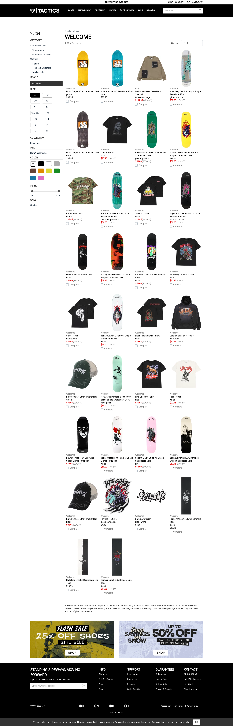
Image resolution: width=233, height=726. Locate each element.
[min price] (34, 195)
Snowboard (84, 10)
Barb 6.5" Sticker (151, 500)
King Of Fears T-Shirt (151, 378)
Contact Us (132, 679)
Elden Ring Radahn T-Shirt (186, 256)
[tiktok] (96, 706)
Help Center (132, 674)
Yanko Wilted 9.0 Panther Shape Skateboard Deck (117, 318)
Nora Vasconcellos (39, 153)
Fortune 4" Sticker (117, 500)
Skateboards (38, 50)
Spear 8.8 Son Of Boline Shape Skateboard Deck (117, 196)
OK (196, 722)
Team (101, 689)
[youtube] (111, 707)
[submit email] (83, 685)
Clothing (100, 10)
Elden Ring (35, 143)
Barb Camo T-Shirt (82, 195)
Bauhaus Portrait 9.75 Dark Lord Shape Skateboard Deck (186, 439)
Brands (151, 10)
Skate (71, 10)
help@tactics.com (192, 679)
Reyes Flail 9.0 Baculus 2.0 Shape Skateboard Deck (151, 135)
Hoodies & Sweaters (41, 68)
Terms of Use (178, 706)
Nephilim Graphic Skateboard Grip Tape (186, 501)
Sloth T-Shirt (82, 317)
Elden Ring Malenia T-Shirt (151, 317)
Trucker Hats (38, 72)
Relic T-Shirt (186, 378)
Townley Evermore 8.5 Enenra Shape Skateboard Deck (186, 135)
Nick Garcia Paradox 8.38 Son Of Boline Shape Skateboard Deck (117, 379)
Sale (140, 10)
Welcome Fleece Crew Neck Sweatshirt (151, 74)
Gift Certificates (106, 679)
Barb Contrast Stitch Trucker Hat (82, 378)
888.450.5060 (190, 674)
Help (188, 2)
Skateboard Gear (38, 45)
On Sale (34, 205)
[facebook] (126, 707)
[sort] (192, 43)
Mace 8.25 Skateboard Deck (82, 256)
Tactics (44, 10)
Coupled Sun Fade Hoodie (186, 317)
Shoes (112, 10)
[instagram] (81, 706)
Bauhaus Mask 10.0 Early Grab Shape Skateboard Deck (82, 439)
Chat (170, 2)
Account (179, 2)
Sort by (174, 43)
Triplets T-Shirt (151, 195)
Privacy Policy (192, 706)
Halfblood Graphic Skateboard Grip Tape (82, 561)
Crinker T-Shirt (117, 134)
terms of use (167, 722)
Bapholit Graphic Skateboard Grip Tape (117, 562)
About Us (103, 674)
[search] (183, 10)
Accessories (127, 10)
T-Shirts (35, 64)
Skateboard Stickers (41, 54)
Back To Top (116, 712)
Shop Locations (191, 689)
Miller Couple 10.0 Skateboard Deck (82, 73)
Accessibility (166, 706)
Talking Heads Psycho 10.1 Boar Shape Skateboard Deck (117, 256)
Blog (101, 684)
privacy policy (184, 722)
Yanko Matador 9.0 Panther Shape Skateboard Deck (117, 440)
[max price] (59, 195)
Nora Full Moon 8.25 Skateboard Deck (151, 257)
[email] (58, 686)
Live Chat (188, 684)
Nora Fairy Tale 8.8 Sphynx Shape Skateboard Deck (186, 74)
